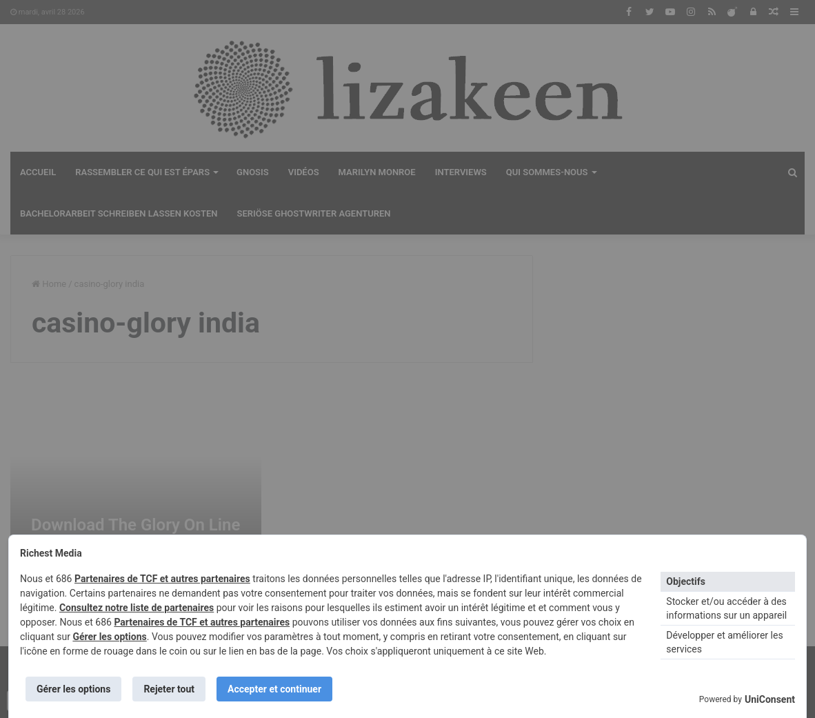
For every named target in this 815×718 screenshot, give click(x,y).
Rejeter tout (168, 689)
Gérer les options (109, 636)
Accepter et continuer (274, 689)
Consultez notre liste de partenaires (136, 607)
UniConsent (770, 699)
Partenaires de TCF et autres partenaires (162, 578)
